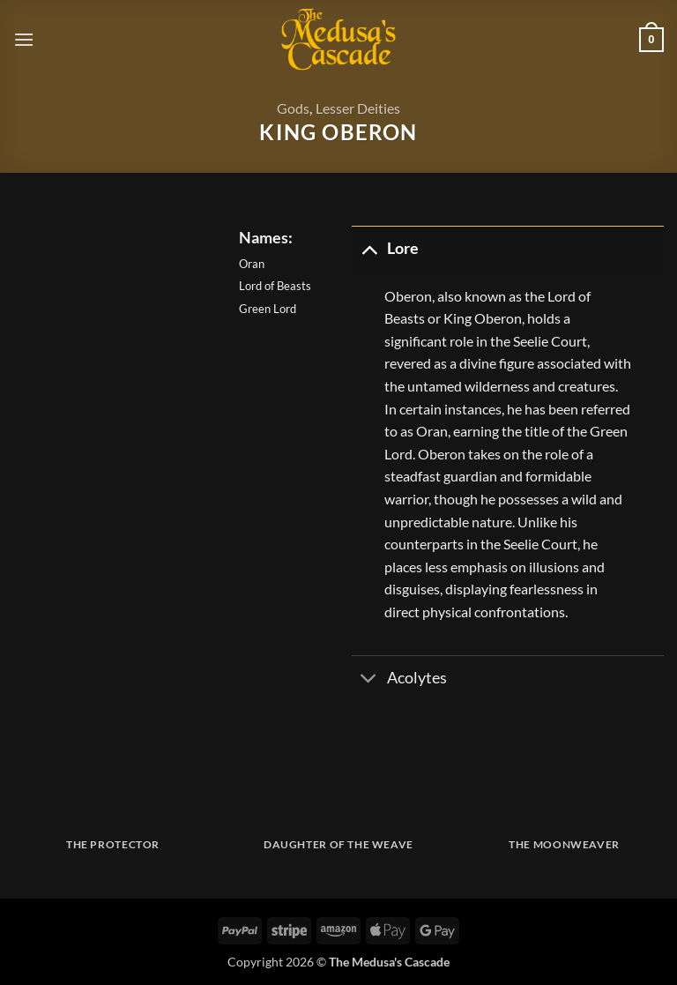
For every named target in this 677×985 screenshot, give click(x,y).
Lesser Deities (358, 108)
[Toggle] (369, 248)
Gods (293, 108)
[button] (23, 39)
